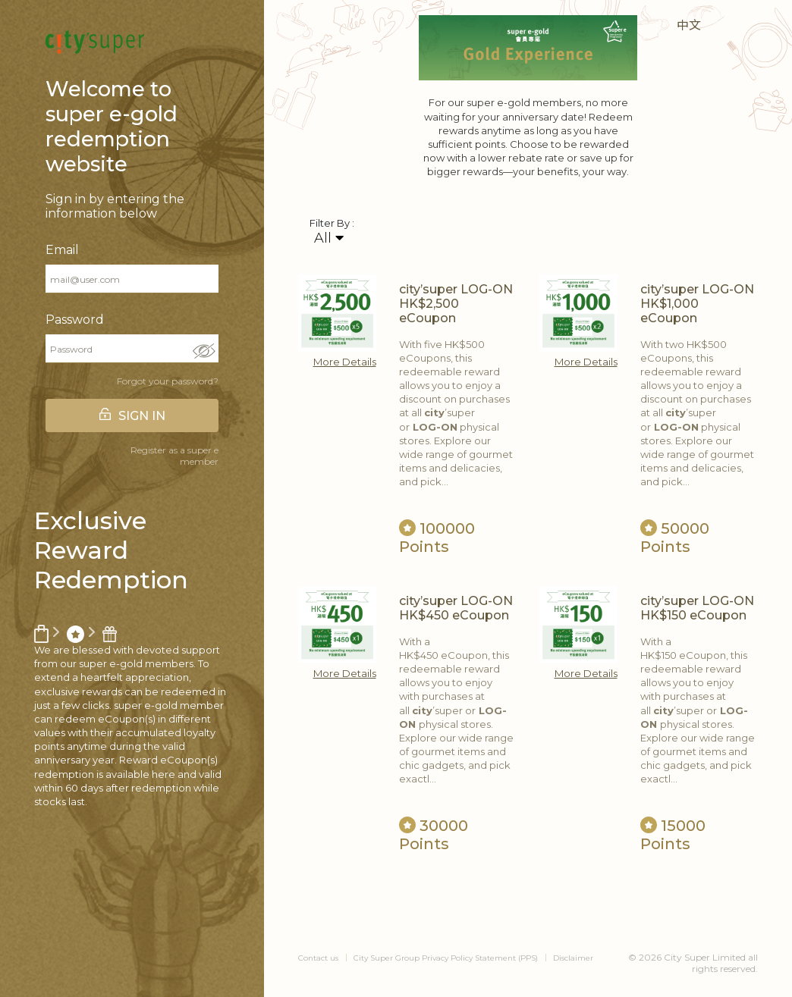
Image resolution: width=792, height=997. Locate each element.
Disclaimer (573, 958)
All (329, 238)
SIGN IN (141, 416)
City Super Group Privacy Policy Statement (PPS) (446, 958)
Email (62, 250)
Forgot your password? (167, 381)
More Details (344, 362)
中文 (689, 25)
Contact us (318, 958)
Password (75, 319)
